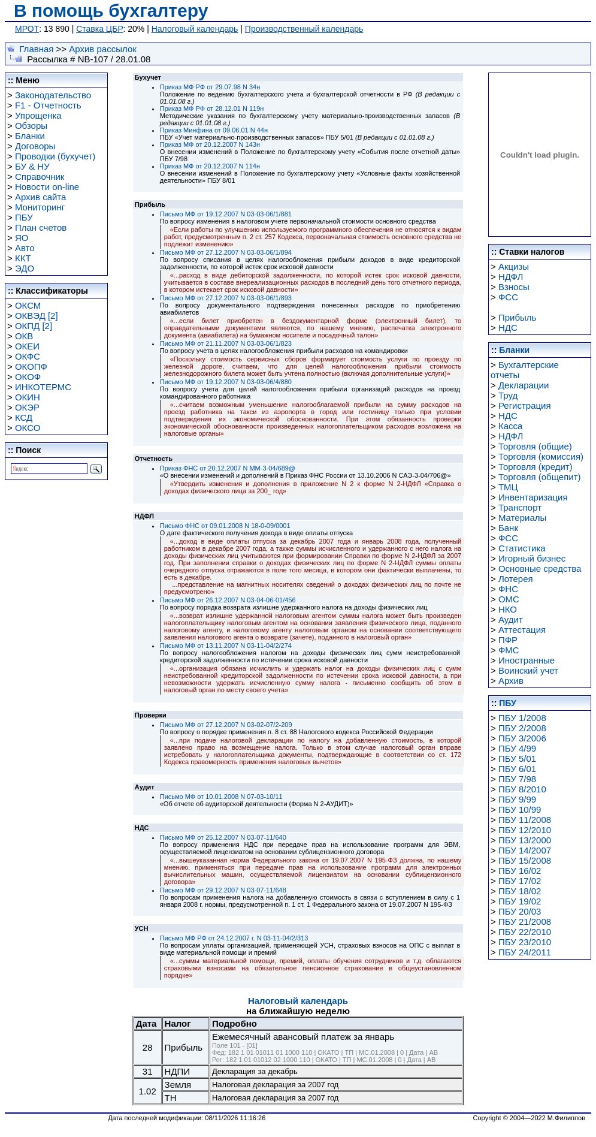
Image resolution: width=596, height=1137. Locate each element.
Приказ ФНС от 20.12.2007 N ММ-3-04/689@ (227, 468)
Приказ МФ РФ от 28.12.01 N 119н (212, 108)
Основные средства (539, 568)
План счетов (40, 227)
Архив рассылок (103, 49)
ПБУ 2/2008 (522, 728)
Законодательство (53, 95)
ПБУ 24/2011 (524, 952)
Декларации (523, 385)
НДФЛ (510, 277)
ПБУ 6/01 (517, 769)
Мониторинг (40, 207)
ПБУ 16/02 (519, 870)
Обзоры (31, 125)
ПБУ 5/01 (517, 758)
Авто (25, 248)
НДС (508, 327)
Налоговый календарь (195, 29)
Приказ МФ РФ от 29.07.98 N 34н (210, 87)
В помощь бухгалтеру (111, 10)
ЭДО (24, 268)
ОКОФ (28, 377)
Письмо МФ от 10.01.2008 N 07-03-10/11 (221, 796)
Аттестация (522, 630)
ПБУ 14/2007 (524, 850)
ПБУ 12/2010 (524, 830)
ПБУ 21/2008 (524, 921)
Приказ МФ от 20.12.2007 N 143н (210, 144)
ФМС (508, 650)
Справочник (40, 176)
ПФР (508, 640)
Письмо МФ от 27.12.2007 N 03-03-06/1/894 (226, 252)
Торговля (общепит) (539, 477)
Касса (510, 426)
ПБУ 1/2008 (522, 718)
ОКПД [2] (33, 326)
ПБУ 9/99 (517, 799)
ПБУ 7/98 (517, 779)
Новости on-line (47, 187)
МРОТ (27, 29)
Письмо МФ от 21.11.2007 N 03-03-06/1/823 (226, 343)
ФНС (508, 589)
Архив (511, 680)
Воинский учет (528, 670)
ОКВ (24, 336)
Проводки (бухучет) (55, 156)
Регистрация (524, 405)
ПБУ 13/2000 (524, 840)
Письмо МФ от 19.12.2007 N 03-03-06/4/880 (226, 381)
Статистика (522, 548)
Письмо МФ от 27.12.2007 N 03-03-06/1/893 (226, 297)
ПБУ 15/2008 (524, 860)
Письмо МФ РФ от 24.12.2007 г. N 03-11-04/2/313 (234, 938)
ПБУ (24, 217)
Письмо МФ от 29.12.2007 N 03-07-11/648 (223, 890)
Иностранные (526, 660)
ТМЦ (508, 487)
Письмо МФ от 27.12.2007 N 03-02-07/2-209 (226, 724)
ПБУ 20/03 (519, 911)
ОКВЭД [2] (36, 315)
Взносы (514, 287)
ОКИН (27, 397)
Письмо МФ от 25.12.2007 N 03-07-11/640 (223, 837)
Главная (36, 49)
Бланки (30, 136)
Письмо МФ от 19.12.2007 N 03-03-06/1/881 (226, 214)
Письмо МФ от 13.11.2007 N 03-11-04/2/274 (226, 645)
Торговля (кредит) (535, 467)
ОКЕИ (27, 346)
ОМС (508, 599)
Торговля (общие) (535, 446)
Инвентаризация (533, 497)
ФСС (508, 297)
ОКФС (27, 356)
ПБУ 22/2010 (524, 932)
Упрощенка (38, 115)
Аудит (510, 619)
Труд (508, 395)
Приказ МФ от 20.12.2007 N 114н (210, 166)
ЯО (22, 238)
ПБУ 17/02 (519, 881)
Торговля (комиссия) (540, 456)
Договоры (35, 146)
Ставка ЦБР (99, 29)
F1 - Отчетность (48, 105)
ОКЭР (27, 407)
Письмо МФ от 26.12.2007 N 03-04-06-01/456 (228, 600)
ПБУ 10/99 (519, 809)
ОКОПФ (31, 366)
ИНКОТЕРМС (43, 387)
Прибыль (517, 317)
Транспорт (519, 507)
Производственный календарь (304, 29)
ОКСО (27, 428)
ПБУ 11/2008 (524, 820)
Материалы (522, 517)
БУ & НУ (32, 166)
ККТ (23, 258)
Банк (508, 528)
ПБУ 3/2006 (522, 738)
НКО (507, 609)
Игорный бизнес (531, 558)
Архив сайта (40, 197)
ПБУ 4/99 (517, 748)
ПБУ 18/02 (519, 891)
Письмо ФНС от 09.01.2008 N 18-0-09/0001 (225, 525)
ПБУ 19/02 (519, 901)
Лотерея (515, 579)
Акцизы (513, 266)
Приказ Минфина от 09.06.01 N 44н (214, 130)
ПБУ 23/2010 (524, 942)
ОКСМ (28, 305)
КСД (23, 417)
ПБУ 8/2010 (522, 789)
